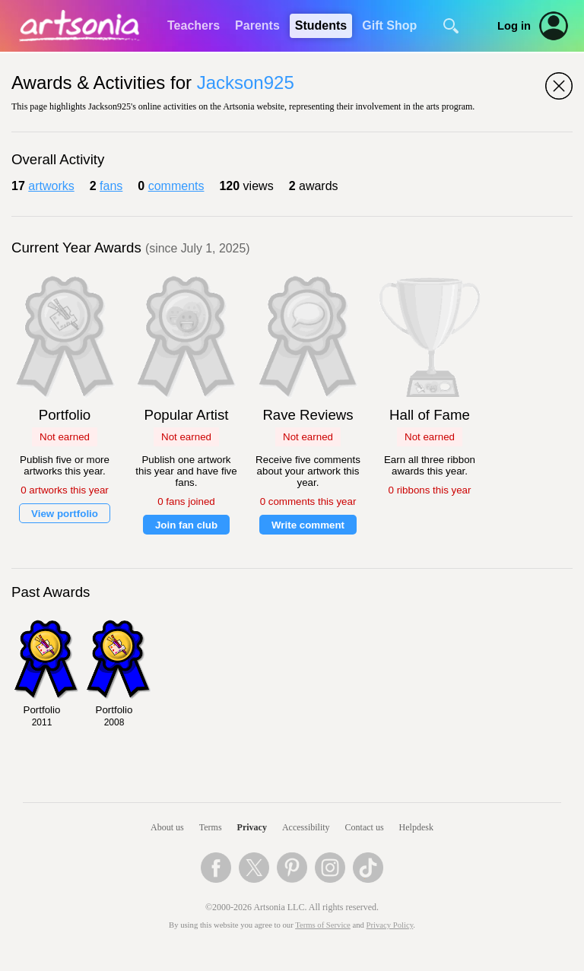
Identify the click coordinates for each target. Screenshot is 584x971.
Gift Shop (389, 25)
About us (167, 827)
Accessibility (306, 827)
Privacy (252, 827)
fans (111, 185)
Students (321, 25)
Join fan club (186, 525)
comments (176, 185)
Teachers (193, 25)
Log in (514, 26)
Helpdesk (416, 827)
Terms (210, 827)
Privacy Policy (390, 925)
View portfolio (64, 513)
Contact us (364, 827)
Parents (257, 25)
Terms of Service (323, 925)
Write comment (307, 525)
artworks (51, 185)
